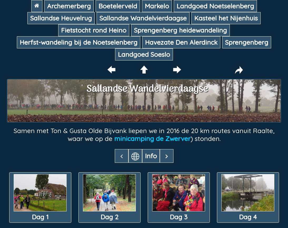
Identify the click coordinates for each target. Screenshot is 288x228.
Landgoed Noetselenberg (215, 6)
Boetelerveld (117, 6)
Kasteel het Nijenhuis (226, 18)
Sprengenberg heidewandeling (180, 30)
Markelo (157, 6)
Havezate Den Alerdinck (181, 42)
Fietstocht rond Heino (93, 30)
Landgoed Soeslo (144, 54)
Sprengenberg (246, 42)
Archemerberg (69, 6)
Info (151, 156)
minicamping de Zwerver (152, 139)
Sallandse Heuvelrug (61, 18)
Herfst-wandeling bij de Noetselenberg (78, 42)
